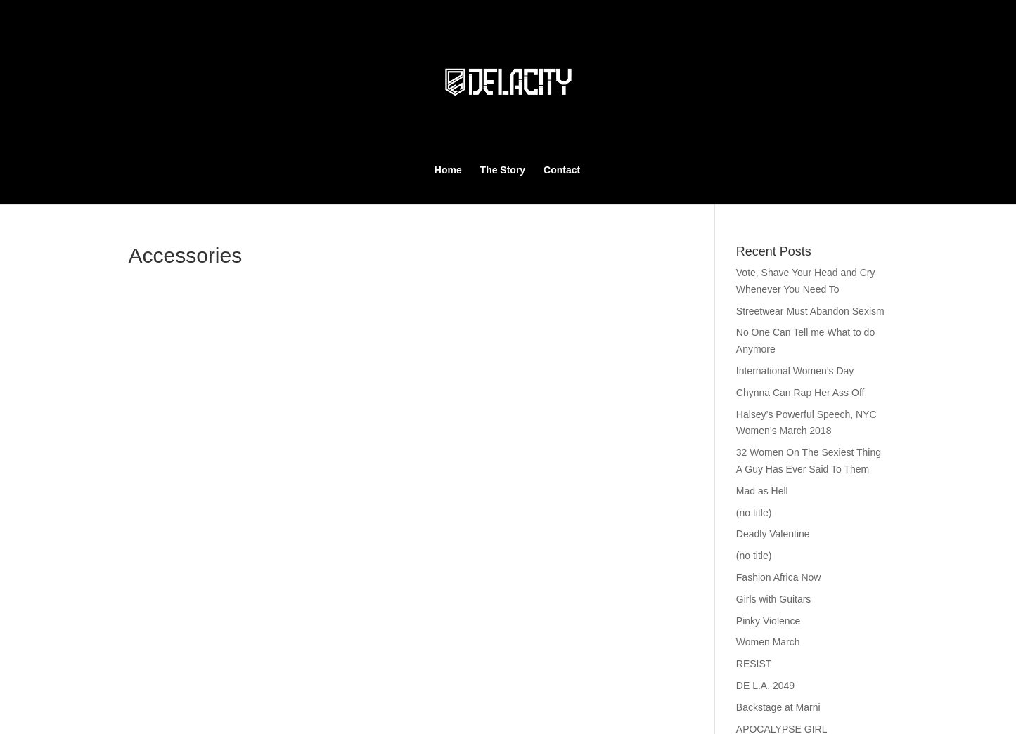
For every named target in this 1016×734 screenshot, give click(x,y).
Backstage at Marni (778, 707)
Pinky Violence (768, 621)
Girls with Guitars (773, 599)
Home (448, 169)
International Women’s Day (795, 370)
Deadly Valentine (773, 533)
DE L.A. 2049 (765, 685)
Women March (768, 642)
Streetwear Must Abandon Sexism (810, 311)
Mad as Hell (762, 491)
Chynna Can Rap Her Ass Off (800, 392)
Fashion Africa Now (778, 577)
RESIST (754, 663)
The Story (503, 169)
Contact (562, 169)
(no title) (754, 512)
